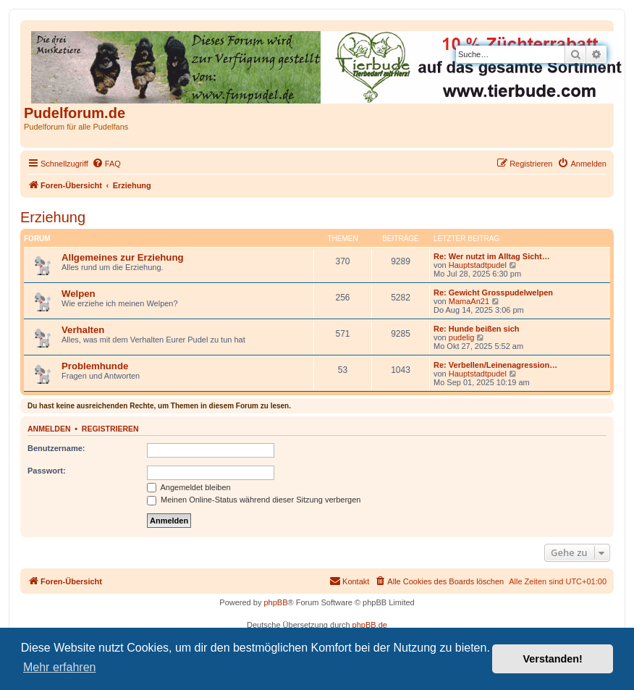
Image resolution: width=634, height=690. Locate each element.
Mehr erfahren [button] (59, 667)
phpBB (275, 602)
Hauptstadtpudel (478, 265)
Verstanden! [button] (553, 659)
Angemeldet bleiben (189, 487)
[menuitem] (106, 163)
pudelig (461, 337)
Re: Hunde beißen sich (477, 328)
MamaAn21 (469, 301)
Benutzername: (56, 448)
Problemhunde (95, 366)
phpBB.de (369, 624)
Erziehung (52, 217)
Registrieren (110, 428)
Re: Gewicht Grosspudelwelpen (493, 292)
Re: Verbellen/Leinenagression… (495, 365)
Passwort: (47, 470)
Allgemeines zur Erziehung (123, 257)
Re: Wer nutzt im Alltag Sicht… (492, 256)
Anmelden (49, 428)
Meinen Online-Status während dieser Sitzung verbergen (253, 499)
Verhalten (83, 329)
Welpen (79, 293)
